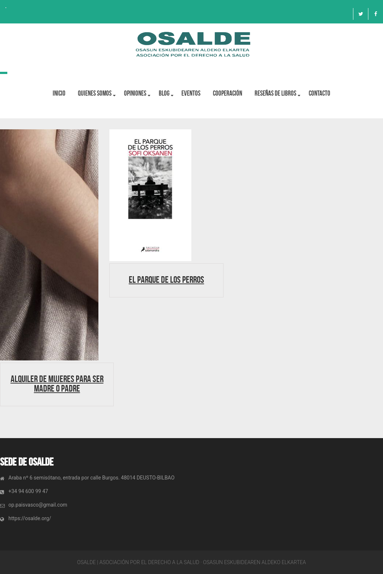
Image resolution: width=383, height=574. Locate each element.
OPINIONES (135, 93)
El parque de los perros (166, 279)
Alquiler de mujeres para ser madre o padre (57, 383)
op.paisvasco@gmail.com (37, 505)
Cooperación (228, 93)
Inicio (59, 93)
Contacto (320, 93)
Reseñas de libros (276, 93)
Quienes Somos (95, 93)
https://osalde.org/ (29, 518)
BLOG (164, 93)
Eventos (191, 93)
